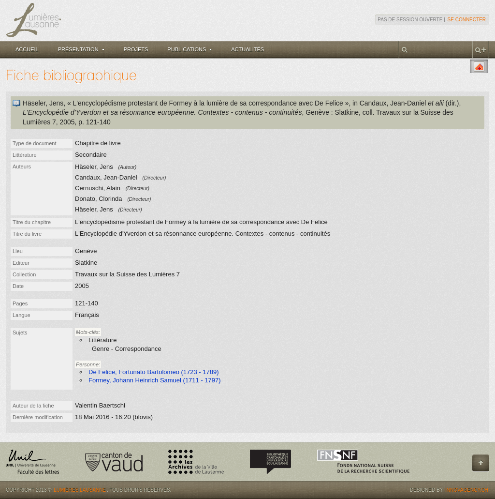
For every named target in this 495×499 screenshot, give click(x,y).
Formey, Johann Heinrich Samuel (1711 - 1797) (154, 380)
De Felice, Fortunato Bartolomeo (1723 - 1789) (153, 372)
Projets (136, 49)
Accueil (27, 49)
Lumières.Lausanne (80, 490)
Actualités (247, 49)
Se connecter (467, 19)
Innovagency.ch (466, 490)
